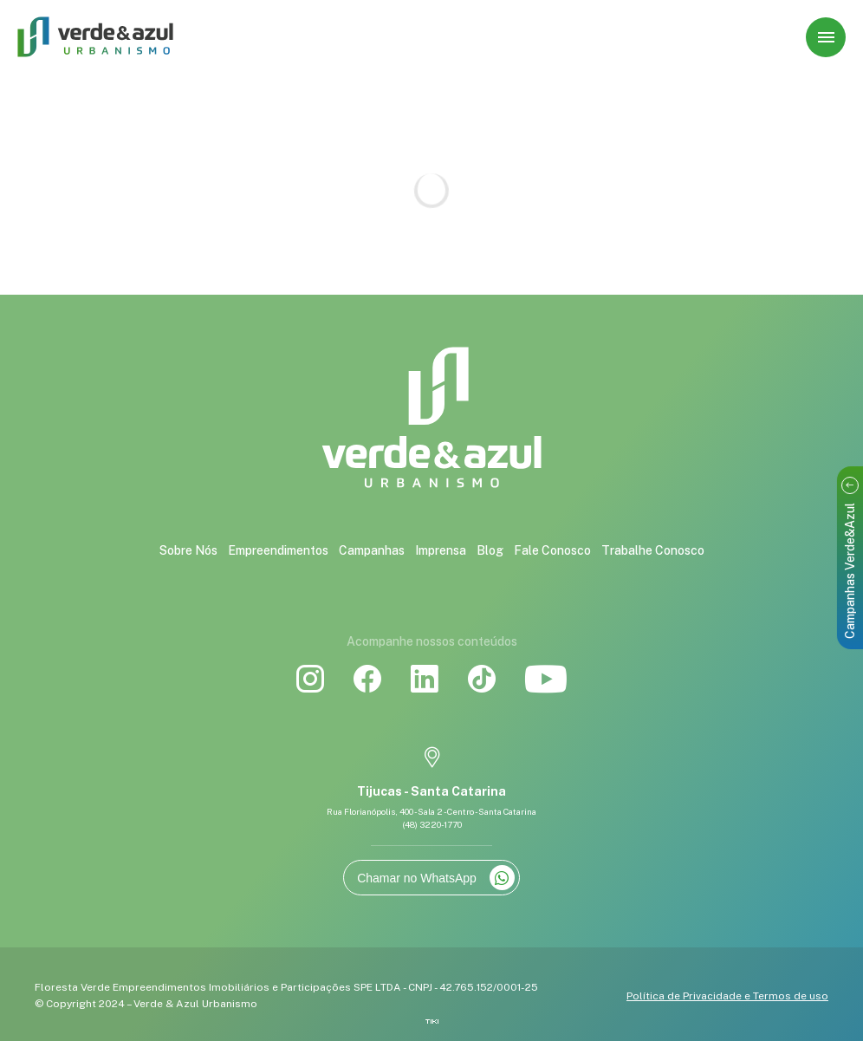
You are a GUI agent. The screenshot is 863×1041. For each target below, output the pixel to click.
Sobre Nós (188, 550)
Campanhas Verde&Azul (850, 558)
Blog (490, 550)
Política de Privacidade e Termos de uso (727, 996)
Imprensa (440, 550)
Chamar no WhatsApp (436, 877)
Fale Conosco (552, 550)
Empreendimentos (278, 550)
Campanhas (372, 550)
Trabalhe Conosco (652, 550)
